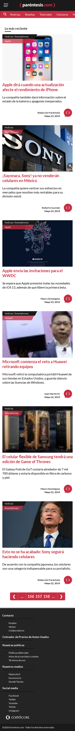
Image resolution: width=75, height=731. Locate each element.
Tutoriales (46, 14)
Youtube (13, 703)
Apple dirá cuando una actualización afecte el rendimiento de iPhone (33, 87)
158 (46, 596)
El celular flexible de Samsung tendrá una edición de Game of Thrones (37, 459)
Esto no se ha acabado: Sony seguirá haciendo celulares (33, 554)
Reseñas (30, 14)
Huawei (9, 317)
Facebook (14, 695)
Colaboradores (16, 630)
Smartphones (12, 131)
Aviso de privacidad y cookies (24, 656)
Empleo (13, 623)
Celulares (62, 14)
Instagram (14, 710)
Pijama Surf (14, 674)
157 (38, 596)
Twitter (12, 699)
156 (31, 596)
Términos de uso (17, 660)
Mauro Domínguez (50, 298)
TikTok (12, 706)
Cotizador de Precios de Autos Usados (25, 636)
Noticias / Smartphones (17, 36)
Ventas (12, 626)
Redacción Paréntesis (49, 112)
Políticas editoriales (19, 652)
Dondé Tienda (16, 681)
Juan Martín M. (52, 393)
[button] (5, 14)
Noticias (15, 14)
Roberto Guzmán (51, 207)
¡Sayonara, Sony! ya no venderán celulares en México (30, 178)
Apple (8, 41)
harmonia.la (15, 677)
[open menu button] (6, 5)
